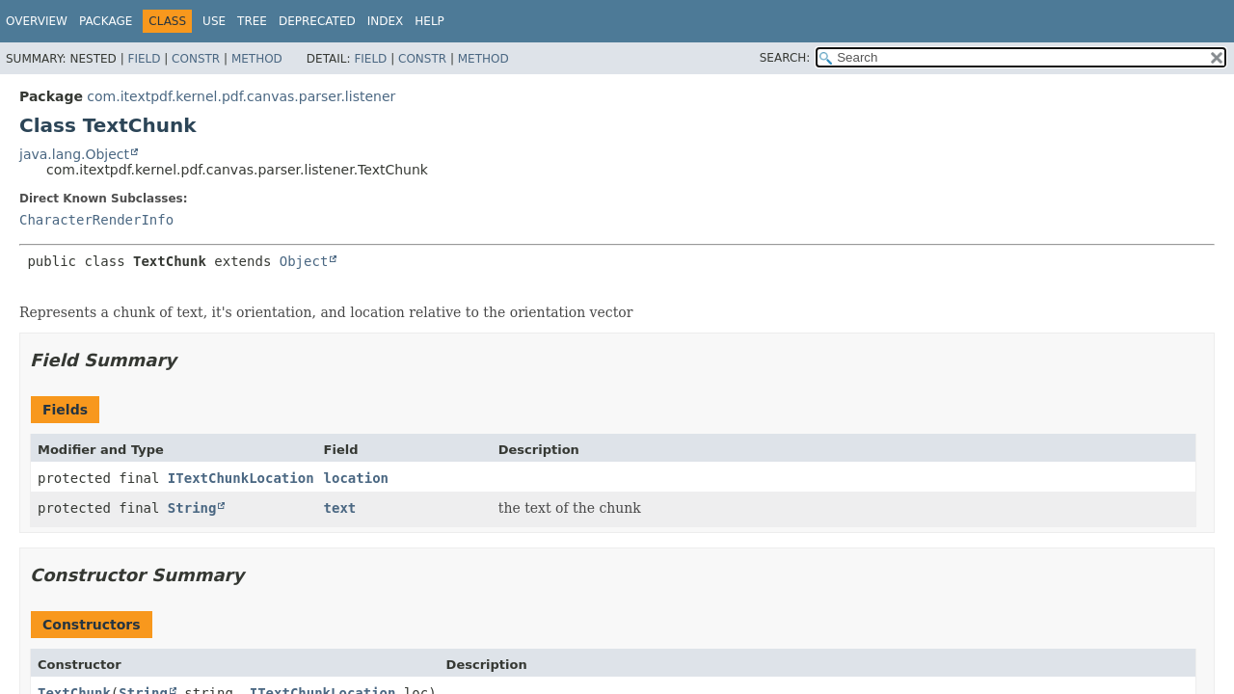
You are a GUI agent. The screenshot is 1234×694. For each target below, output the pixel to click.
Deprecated (317, 21)
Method (256, 59)
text (340, 508)
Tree (252, 21)
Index (385, 21)
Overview (36, 21)
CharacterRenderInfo (96, 219)
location (356, 478)
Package (105, 21)
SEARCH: (785, 58)
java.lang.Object (74, 154)
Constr (196, 59)
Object (304, 261)
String (192, 508)
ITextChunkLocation (241, 478)
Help (429, 21)
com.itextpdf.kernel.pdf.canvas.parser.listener (241, 96)
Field (143, 59)
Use (214, 21)
